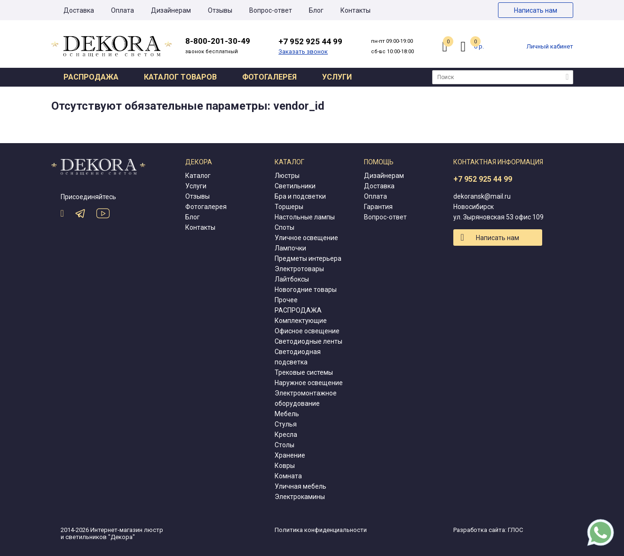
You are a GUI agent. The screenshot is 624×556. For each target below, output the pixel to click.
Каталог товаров (180, 77)
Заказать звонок (303, 51)
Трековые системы (304, 372)
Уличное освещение (306, 238)
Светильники (295, 186)
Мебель (287, 414)
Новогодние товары (306, 289)
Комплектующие (301, 320)
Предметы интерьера (308, 258)
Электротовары (299, 269)
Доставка (78, 10)
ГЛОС (515, 529)
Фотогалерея (269, 77)
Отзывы (220, 10)
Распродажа (90, 77)
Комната (288, 476)
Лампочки (290, 248)
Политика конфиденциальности (321, 529)
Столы (284, 445)
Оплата (122, 10)
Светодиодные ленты (308, 341)
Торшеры (289, 206)
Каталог (198, 175)
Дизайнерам (171, 10)
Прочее (286, 300)
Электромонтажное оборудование (306, 398)
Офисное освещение (307, 331)
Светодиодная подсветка (298, 357)
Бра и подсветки (300, 196)
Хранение (290, 455)
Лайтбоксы (292, 279)
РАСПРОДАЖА (298, 310)
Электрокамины (300, 496)
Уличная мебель (300, 486)
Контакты (355, 10)
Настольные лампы (305, 217)
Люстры (287, 175)
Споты (284, 227)
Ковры (285, 465)
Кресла (286, 434)
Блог (316, 10)
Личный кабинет (550, 46)
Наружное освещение (309, 383)
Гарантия (378, 206)
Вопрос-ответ (270, 10)
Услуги (337, 77)
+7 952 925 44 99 (482, 179)
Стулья (286, 424)
